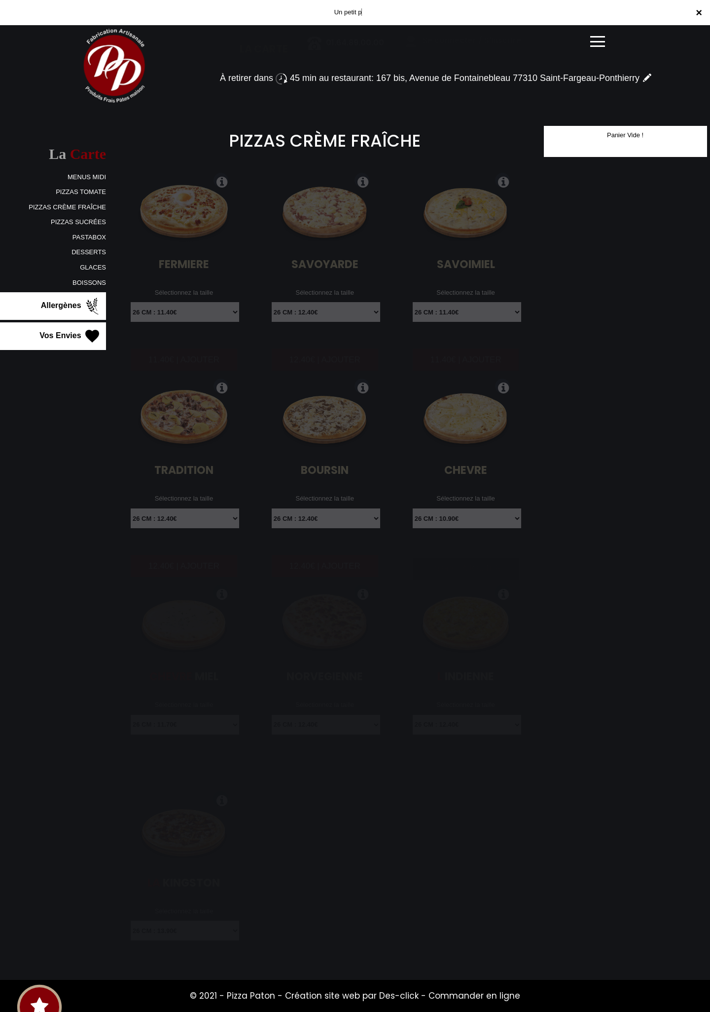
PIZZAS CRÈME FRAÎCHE (67, 207)
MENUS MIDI (87, 177)
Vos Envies (70, 336)
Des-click (399, 996)
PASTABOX (89, 237)
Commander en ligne (474, 996)
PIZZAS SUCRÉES (78, 222)
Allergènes (71, 306)
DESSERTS (88, 252)
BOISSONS (89, 282)
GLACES (93, 267)
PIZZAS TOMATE (81, 191)
